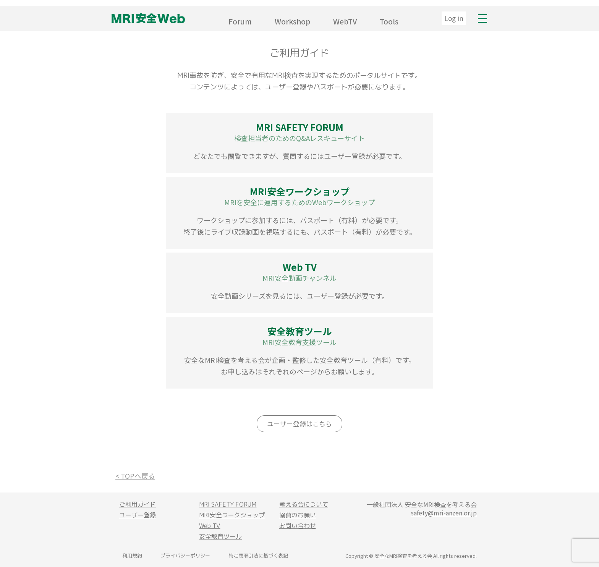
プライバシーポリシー (185, 555)
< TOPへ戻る (135, 476)
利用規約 (132, 555)
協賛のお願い (297, 515)
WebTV (345, 21)
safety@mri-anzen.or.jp (444, 512)
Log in (453, 18)
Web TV (209, 526)
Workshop (292, 21)
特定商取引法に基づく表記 (258, 555)
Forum (240, 21)
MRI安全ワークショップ (232, 515)
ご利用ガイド (137, 504)
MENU (482, 18)
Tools (389, 21)
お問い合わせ (297, 526)
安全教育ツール (220, 536)
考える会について (303, 504)
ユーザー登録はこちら (299, 423)
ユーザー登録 (137, 515)
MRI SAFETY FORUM (227, 504)
